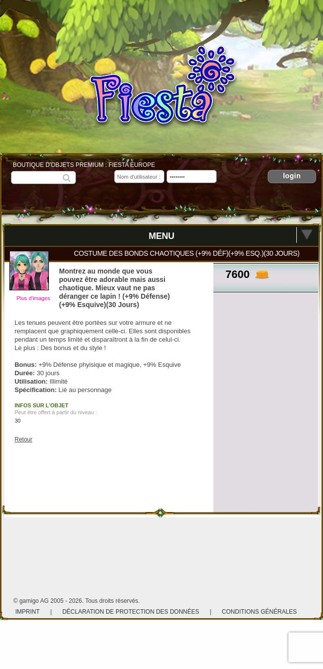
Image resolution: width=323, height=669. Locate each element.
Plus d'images (33, 298)
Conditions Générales (259, 611)
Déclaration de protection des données (130, 611)
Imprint (27, 611)
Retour (23, 439)
